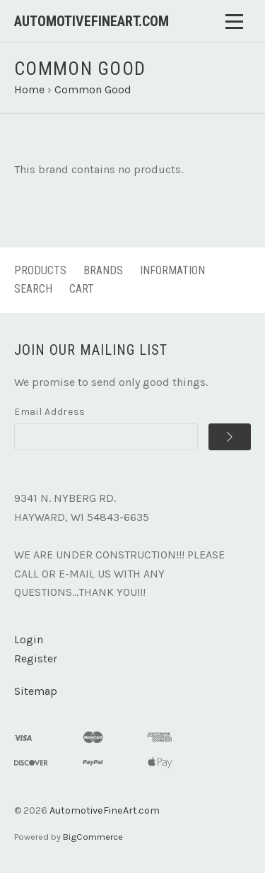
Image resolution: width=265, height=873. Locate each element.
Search (33, 288)
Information (172, 270)
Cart (81, 288)
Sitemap (35, 691)
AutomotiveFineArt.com (104, 810)
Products (40, 270)
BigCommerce (93, 836)
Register (35, 658)
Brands (103, 270)
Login (28, 639)
